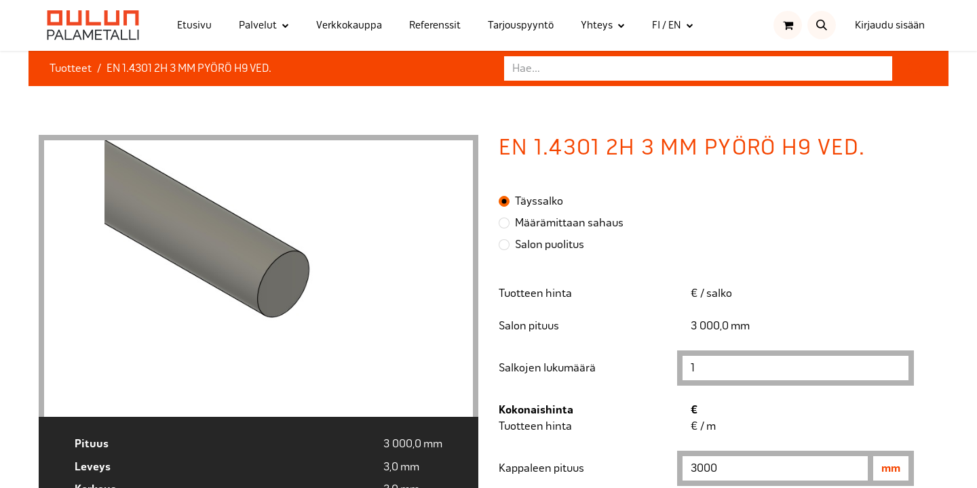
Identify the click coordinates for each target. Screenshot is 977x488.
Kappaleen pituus (541, 468)
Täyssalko (539, 201)
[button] (821, 25)
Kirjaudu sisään (890, 25)
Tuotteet (71, 68)
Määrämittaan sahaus (569, 222)
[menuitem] (194, 25)
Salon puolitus (549, 244)
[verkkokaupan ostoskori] (787, 25)
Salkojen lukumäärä (547, 367)
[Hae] (915, 68)
